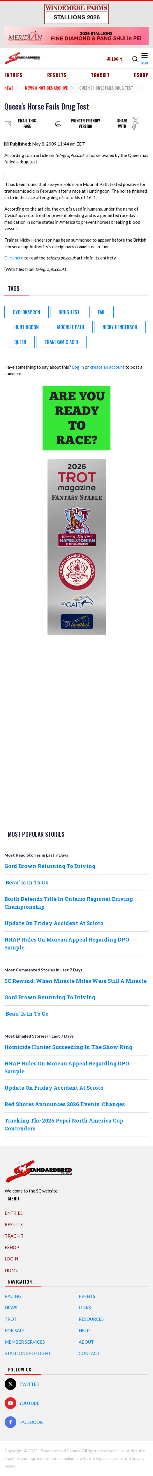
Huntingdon (26, 327)
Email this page (27, 123)
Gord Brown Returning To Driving (49, 865)
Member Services (25, 1342)
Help (84, 1330)
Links (85, 1307)
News (8, 88)
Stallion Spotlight (28, 1353)
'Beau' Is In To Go (26, 882)
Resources (91, 1319)
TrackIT (100, 75)
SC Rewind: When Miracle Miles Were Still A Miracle (75, 980)
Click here (13, 257)
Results (57, 75)
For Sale (15, 1330)
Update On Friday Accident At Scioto (53, 923)
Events (87, 1296)
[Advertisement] (76, 731)
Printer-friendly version (85, 123)
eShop (141, 75)
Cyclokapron (26, 312)
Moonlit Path (70, 327)
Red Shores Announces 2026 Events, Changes (64, 1104)
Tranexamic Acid (61, 342)
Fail (101, 312)
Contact (89, 1353)
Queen (20, 342)
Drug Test (69, 312)
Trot (11, 1319)
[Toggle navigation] (144, 58)
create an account (107, 367)
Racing (13, 1296)
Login (117, 59)
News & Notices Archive (46, 88)
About (86, 1342)
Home (11, 1270)
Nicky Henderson (120, 327)
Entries (13, 75)
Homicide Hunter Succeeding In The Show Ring (68, 1046)
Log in (78, 367)
